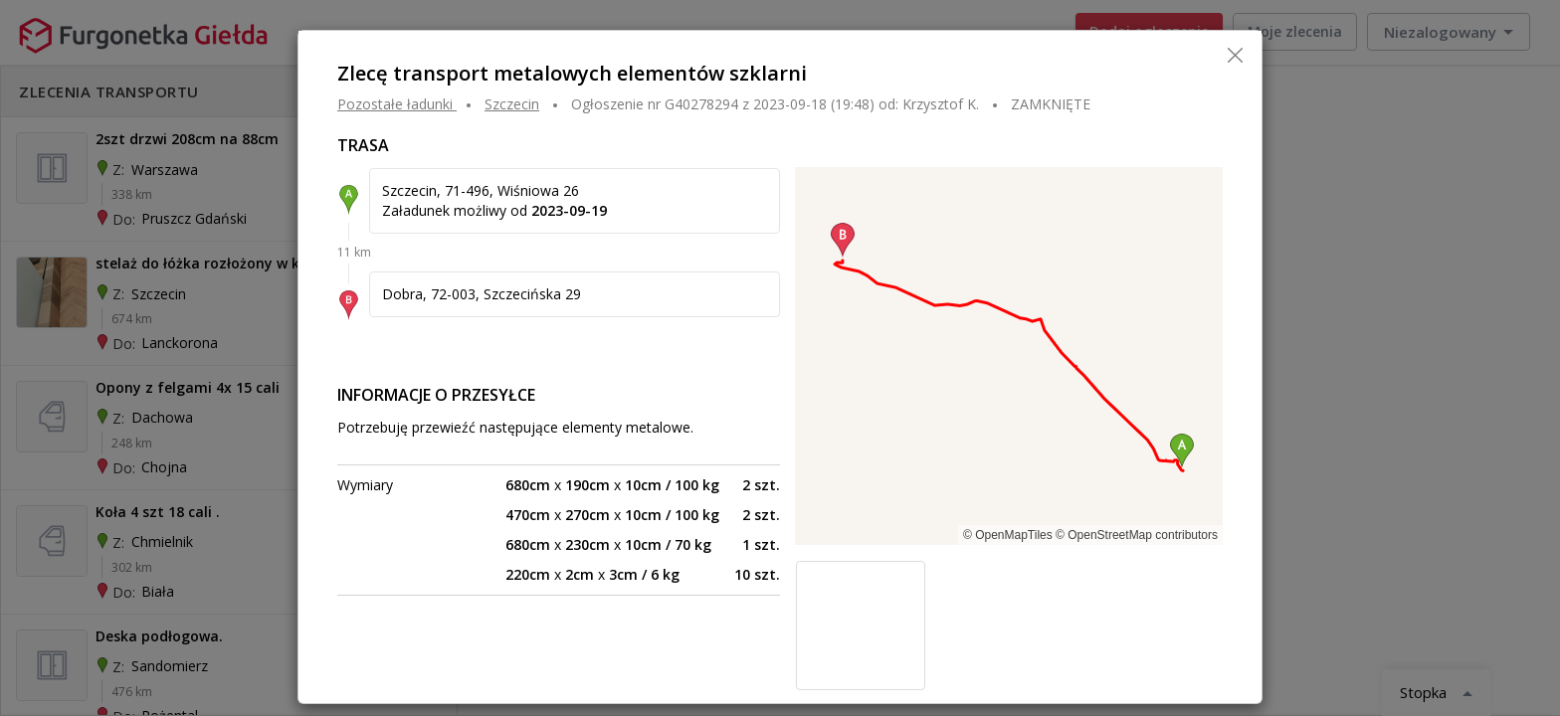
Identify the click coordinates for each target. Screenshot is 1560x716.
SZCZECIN (512, 103)
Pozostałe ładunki (395, 103)
